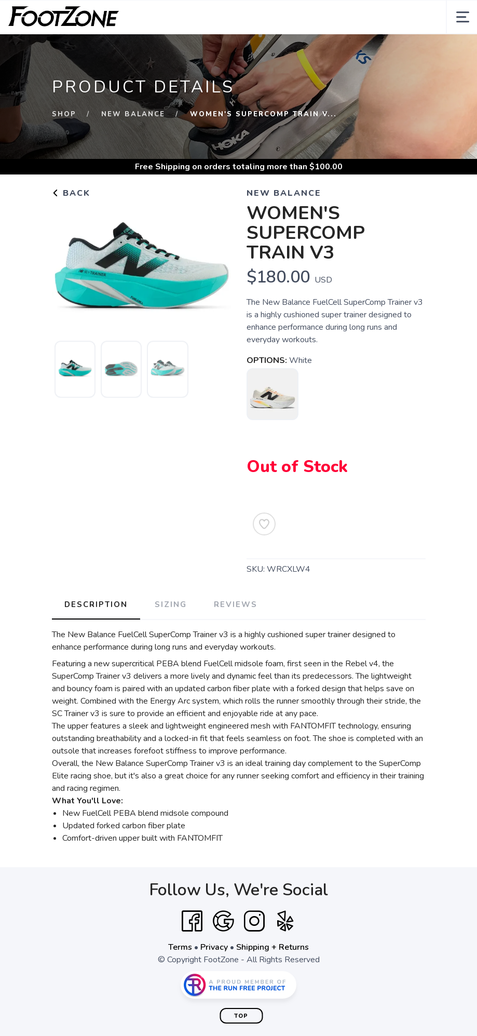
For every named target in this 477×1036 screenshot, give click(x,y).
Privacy (214, 947)
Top (241, 1016)
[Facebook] (192, 921)
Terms (180, 947)
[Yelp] (285, 921)
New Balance (133, 114)
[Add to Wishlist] (264, 524)
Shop (64, 114)
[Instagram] (254, 921)
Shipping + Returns (272, 947)
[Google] (223, 921)
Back (71, 193)
